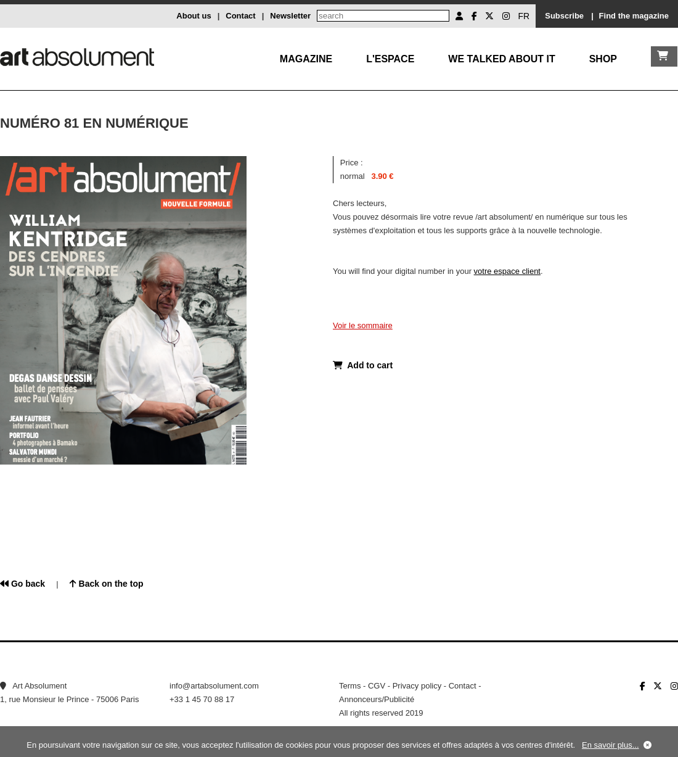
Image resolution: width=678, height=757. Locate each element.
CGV (376, 685)
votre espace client (507, 271)
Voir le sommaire (363, 325)
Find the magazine (634, 15)
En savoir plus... (610, 745)
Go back (22, 584)
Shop (603, 59)
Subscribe (564, 15)
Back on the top (107, 584)
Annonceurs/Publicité (376, 699)
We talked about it (501, 59)
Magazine (306, 59)
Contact (240, 15)
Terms (350, 685)
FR (524, 16)
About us (193, 15)
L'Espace (390, 59)
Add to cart (363, 365)
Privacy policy (417, 685)
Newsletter (290, 15)
